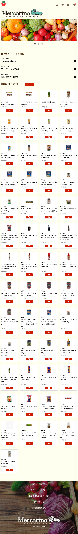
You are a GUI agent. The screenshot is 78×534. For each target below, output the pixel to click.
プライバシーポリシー (39, 490)
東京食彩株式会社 (39, 508)
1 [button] (35, 44)
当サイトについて (39, 484)
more (29, 84)
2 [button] (39, 44)
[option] (39, 30)
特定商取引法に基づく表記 (39, 496)
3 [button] (42, 44)
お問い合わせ (39, 502)
